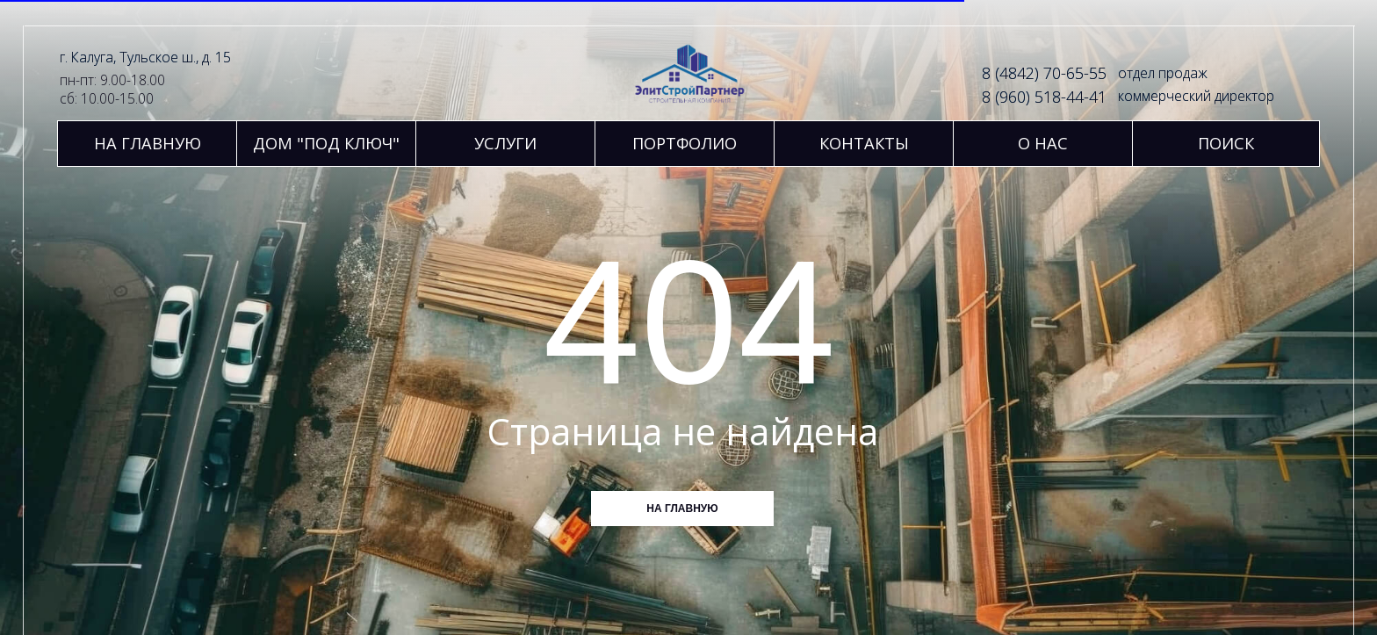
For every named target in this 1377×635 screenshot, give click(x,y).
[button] (505, 143)
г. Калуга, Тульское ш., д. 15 (145, 57)
